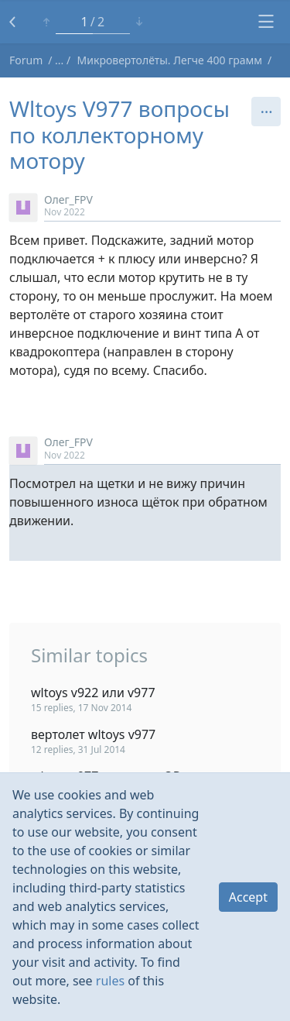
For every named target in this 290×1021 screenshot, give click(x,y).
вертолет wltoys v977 (93, 734)
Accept (248, 897)
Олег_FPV (68, 199)
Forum (26, 60)
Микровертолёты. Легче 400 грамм (169, 60)
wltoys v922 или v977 (93, 692)
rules (110, 980)
